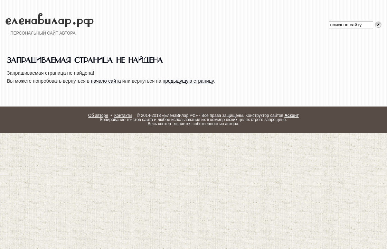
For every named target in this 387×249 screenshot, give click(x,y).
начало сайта (106, 81)
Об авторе (98, 115)
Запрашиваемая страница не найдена (85, 59)
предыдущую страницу (188, 81)
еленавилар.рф (49, 15)
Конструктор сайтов (272, 115)
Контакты (123, 115)
